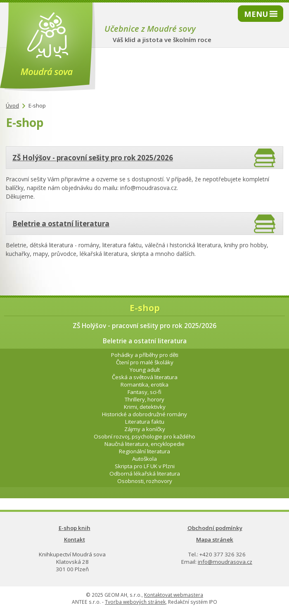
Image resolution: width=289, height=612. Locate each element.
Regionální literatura (144, 451)
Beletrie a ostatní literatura (60, 223)
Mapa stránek (214, 539)
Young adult (145, 369)
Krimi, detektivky (145, 406)
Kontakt (74, 539)
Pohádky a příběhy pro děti (144, 355)
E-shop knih (74, 528)
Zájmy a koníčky (144, 429)
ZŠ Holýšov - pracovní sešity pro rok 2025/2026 (92, 157)
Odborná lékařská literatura (144, 473)
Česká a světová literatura (145, 377)
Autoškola (144, 458)
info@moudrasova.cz (225, 561)
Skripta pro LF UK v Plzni (145, 466)
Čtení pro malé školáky (144, 362)
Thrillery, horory (144, 399)
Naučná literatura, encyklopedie (144, 444)
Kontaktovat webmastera (173, 594)
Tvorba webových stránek (135, 601)
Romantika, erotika (144, 384)
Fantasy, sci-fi (144, 392)
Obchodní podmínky (214, 528)
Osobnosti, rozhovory (144, 481)
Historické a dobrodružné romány (144, 414)
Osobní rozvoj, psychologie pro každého (144, 436)
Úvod (12, 105)
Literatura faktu (144, 421)
